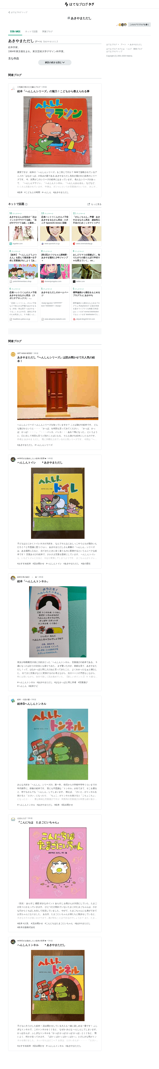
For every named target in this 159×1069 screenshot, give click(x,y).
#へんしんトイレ (54, 563)
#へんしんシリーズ (44, 445)
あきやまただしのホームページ (54, 294)
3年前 (44, 87)
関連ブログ (47, 31)
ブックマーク (16, 213)
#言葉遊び (83, 682)
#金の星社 (85, 563)
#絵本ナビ (33, 686)
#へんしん (46, 192)
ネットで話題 (31, 31)
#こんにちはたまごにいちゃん (59, 923)
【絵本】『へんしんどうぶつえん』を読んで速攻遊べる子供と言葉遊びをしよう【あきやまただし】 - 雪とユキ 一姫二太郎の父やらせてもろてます (23, 258)
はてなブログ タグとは (115, 49)
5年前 (34, 699)
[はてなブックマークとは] (26, 204)
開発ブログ (137, 49)
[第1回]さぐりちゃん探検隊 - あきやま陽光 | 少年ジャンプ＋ (54, 258)
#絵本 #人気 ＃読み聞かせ (30, 923)
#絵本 (20, 192)
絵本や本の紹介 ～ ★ (27, 577)
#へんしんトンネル (26, 682)
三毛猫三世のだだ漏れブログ (28, 87)
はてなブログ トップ (17, 12)
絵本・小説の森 (23, 699)
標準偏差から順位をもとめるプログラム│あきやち (86, 294)
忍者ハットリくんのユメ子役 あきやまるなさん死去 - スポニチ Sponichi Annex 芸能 (55, 220)
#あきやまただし (61, 192)
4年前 (50, 458)
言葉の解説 (15, 31)
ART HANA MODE (24, 353)
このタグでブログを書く (139, 25)
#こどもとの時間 (32, 192)
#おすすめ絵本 (24, 563)
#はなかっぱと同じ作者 (65, 682)
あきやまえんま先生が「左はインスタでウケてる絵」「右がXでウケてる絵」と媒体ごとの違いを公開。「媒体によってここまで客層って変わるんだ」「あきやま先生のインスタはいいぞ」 (23, 220)
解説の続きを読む (55, 62)
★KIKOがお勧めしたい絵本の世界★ (31, 458)
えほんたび (21, 818)
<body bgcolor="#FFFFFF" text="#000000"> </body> (51, 304)
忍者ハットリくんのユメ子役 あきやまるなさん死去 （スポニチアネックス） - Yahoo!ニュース (23, 295)
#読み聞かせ (38, 563)
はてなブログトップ (114, 51)
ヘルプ (129, 49)
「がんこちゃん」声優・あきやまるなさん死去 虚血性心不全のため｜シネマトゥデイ (86, 220)
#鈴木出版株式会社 (26, 927)
